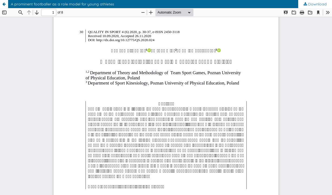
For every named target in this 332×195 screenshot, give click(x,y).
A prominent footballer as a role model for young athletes (62, 4)
